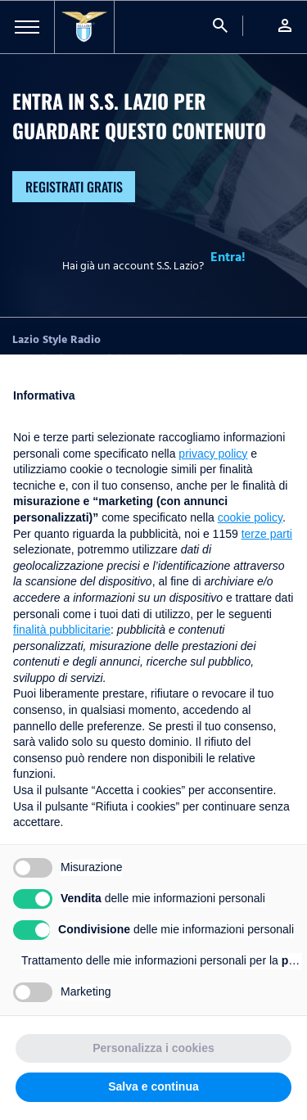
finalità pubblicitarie (62, 629)
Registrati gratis (74, 186)
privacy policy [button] (212, 453)
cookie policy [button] (250, 517)
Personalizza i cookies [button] (153, 1048)
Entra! (228, 257)
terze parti (267, 533)
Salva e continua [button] (153, 1086)
